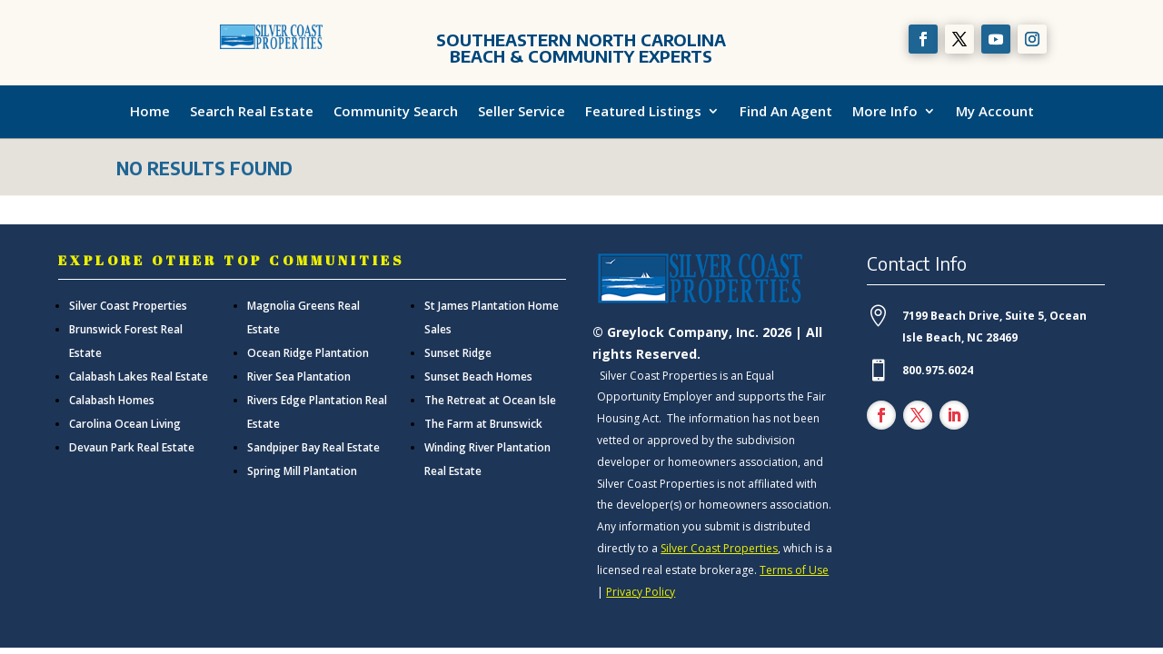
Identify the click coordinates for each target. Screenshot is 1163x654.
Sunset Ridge (458, 353)
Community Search (395, 112)
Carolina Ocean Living (125, 423)
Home (150, 112)
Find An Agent (786, 112)
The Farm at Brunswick (483, 423)
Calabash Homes (111, 400)
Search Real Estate (251, 112)
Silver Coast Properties (128, 305)
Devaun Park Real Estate (131, 447)
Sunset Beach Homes (478, 376)
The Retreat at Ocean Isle (490, 400)
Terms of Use (794, 570)
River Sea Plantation (299, 376)
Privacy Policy (640, 592)
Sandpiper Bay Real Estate (313, 447)
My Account (995, 112)
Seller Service (521, 112)
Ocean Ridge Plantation (308, 353)
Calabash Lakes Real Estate (138, 376)
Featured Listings (643, 112)
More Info (885, 112)
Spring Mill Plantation (302, 471)
